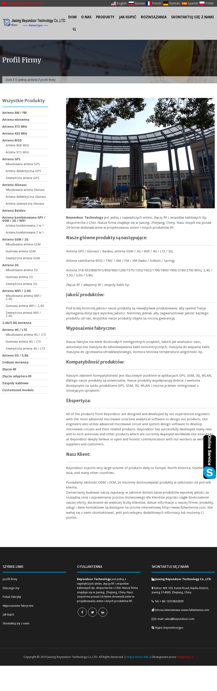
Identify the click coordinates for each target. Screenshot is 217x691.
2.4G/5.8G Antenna (16, 323)
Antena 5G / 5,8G (15, 355)
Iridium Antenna (15, 362)
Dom (72, 17)
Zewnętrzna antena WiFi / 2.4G (23, 314)
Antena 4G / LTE (14, 330)
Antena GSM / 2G (15, 239)
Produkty (105, 17)
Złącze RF (9, 369)
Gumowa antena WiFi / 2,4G (25, 306)
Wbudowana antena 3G (22, 270)
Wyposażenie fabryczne (18, 605)
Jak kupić (128, 17)
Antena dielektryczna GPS (23, 171)
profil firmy (10, 579)
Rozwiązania (154, 17)
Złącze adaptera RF (17, 376)
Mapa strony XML (138, 657)
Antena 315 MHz (14, 126)
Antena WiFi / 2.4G (16, 291)
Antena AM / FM (14, 112)
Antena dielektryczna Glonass (26, 197)
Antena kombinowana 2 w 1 (25, 225)
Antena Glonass (14, 185)
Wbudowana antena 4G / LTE (26, 334)
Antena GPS (11, 159)
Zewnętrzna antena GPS (22, 178)
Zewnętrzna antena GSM (23, 258)
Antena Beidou (14, 210)
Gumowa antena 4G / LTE (23, 341)
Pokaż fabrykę (12, 596)
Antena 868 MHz (17, 145)
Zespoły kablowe (15, 383)
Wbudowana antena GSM (23, 244)
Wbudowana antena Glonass (25, 190)
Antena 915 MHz (17, 152)
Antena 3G (10, 265)
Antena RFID (12, 140)
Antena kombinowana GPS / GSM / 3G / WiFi (23, 219)
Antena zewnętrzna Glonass (25, 203)
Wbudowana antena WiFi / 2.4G (23, 297)
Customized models (18, 390)
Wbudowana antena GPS (23, 164)
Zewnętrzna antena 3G (21, 284)
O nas (86, 17)
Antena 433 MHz (14, 133)
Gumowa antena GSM (21, 251)
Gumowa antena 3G (19, 277)
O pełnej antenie (26, 80)
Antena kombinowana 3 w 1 (25, 232)
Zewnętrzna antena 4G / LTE (25, 348)
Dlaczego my (11, 588)
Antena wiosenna (15, 119)
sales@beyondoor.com (22, 3)
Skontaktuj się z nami (192, 17)
